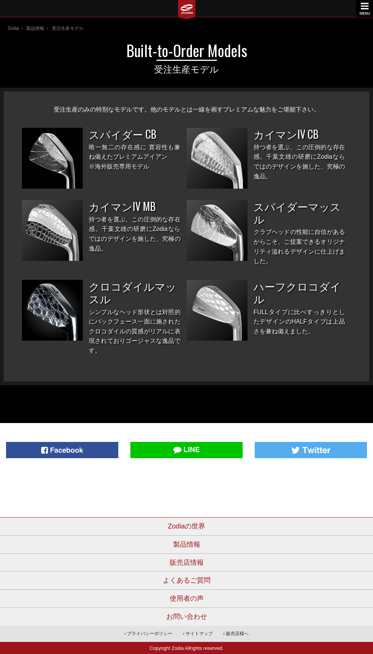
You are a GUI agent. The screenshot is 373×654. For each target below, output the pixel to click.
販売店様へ (237, 633)
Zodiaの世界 (186, 526)
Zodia (13, 28)
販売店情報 (187, 562)
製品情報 (35, 28)
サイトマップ (199, 633)
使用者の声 (187, 598)
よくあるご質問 (186, 580)
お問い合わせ (186, 616)
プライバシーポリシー (149, 633)
